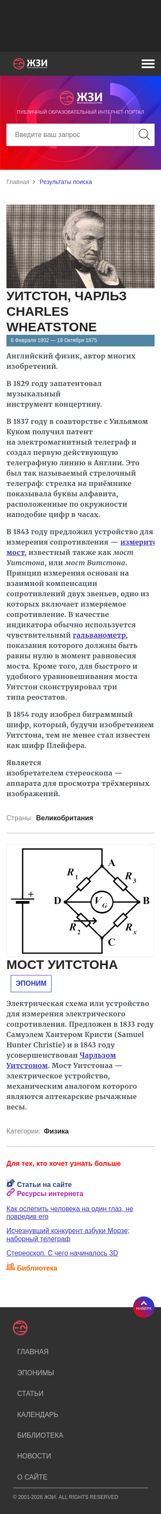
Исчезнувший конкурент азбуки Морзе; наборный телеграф (68, 1234)
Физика (56, 1131)
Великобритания (64, 818)
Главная (17, 181)
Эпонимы (35, 1373)
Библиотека (40, 1435)
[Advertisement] (80, 25)
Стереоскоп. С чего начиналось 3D (62, 1253)
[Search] (80, 135)
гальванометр (99, 635)
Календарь (37, 1414)
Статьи (30, 1393)
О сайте (32, 1477)
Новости (34, 1456)
